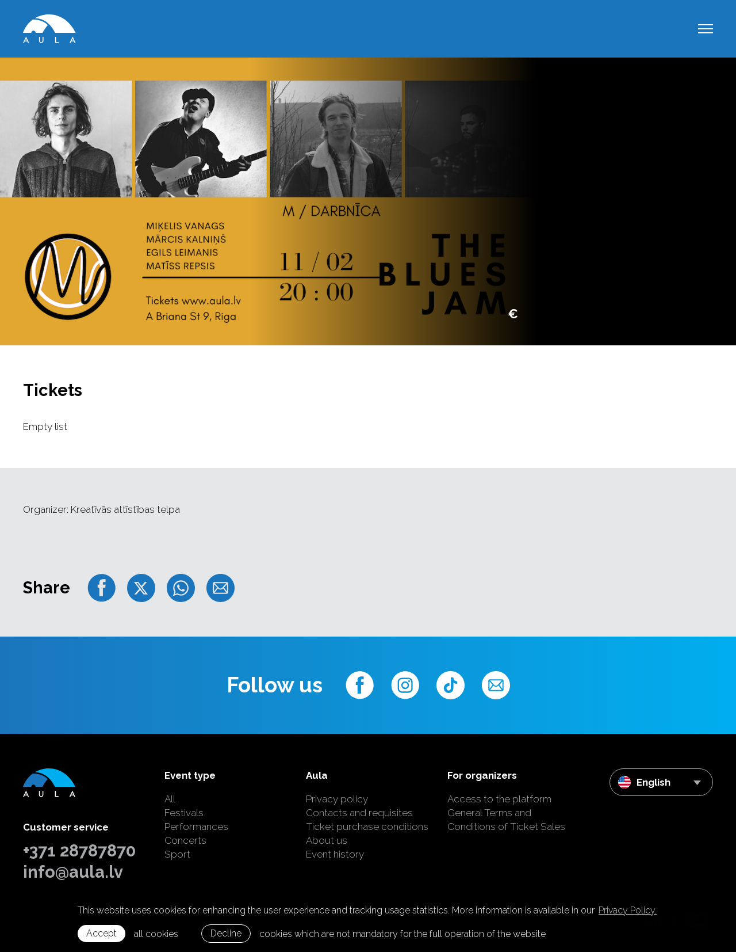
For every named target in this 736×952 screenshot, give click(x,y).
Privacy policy (337, 799)
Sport (177, 854)
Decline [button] (225, 933)
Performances (196, 826)
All (169, 799)
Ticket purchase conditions (367, 826)
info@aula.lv (73, 872)
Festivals (184, 812)
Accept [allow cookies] (101, 933)
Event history (335, 854)
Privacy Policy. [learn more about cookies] (628, 910)
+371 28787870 (79, 850)
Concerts (185, 840)
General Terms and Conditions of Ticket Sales (506, 819)
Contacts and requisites (359, 812)
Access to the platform (499, 799)
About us (326, 840)
